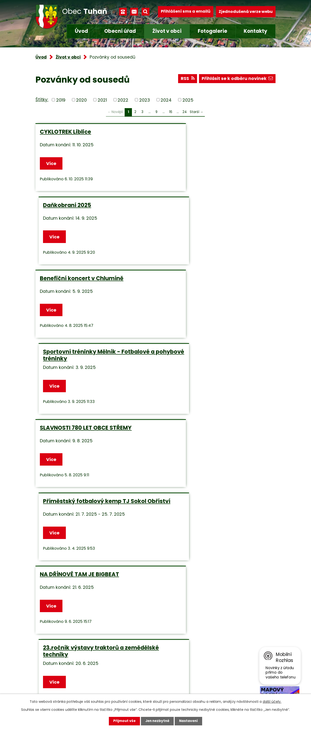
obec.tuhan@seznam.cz (141, 677)
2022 (123, 100)
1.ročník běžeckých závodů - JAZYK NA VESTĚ (216, 514)
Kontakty (255, 31)
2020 (81, 100)
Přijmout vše (123, 721)
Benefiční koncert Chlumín (200, 434)
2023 (144, 100)
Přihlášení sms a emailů (185, 11)
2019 (60, 100)
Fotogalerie (212, 31)
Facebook (125, 690)
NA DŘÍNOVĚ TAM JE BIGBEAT (79, 358)
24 (184, 112)
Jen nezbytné (157, 721)
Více (51, 163)
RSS (186, 79)
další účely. (272, 701)
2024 (166, 100)
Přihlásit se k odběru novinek (236, 79)
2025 (187, 100)
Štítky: (41, 99)
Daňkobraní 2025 (186, 132)
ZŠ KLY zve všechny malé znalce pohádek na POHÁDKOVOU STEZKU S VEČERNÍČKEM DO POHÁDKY (90, 517)
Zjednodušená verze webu (246, 11)
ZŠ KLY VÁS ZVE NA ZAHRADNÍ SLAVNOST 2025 (80, 437)
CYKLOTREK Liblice (65, 132)
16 (170, 112)
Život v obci (166, 31)
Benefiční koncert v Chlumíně (81, 205)
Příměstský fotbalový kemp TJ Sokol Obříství (213, 285)
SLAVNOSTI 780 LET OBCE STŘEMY (86, 282)
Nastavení (189, 721)
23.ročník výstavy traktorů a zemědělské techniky (202, 361)
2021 (102, 100)
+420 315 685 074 (134, 665)
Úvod (81, 31)
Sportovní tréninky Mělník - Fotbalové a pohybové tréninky (215, 208)
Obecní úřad (120, 31)
